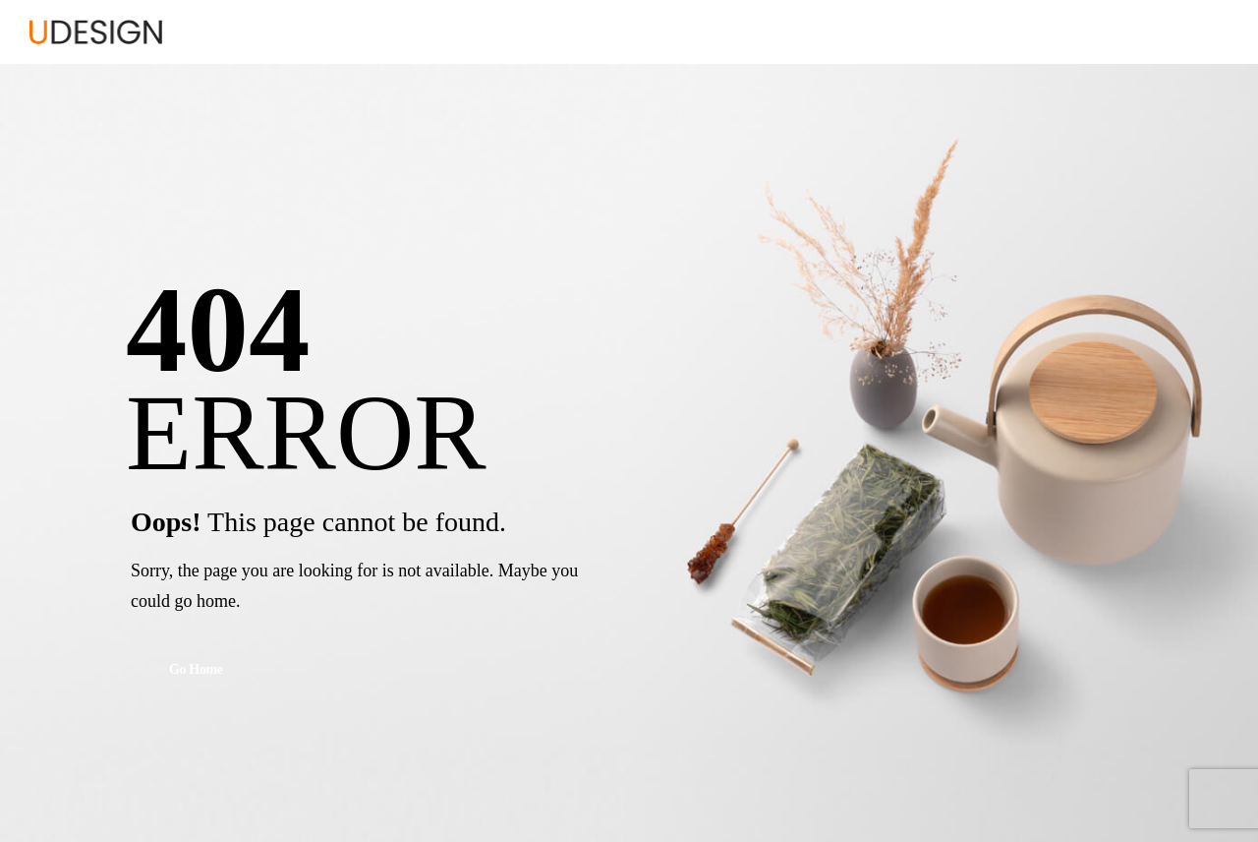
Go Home (196, 670)
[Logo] (95, 32)
